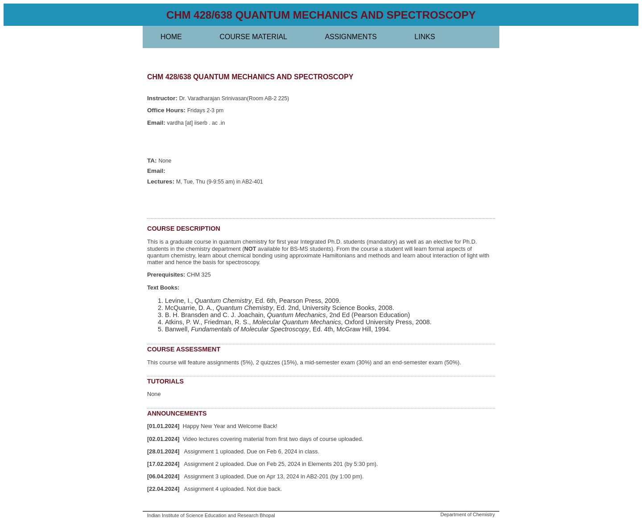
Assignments (351, 37)
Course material (253, 37)
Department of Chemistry (467, 514)
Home (171, 37)
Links (425, 37)
